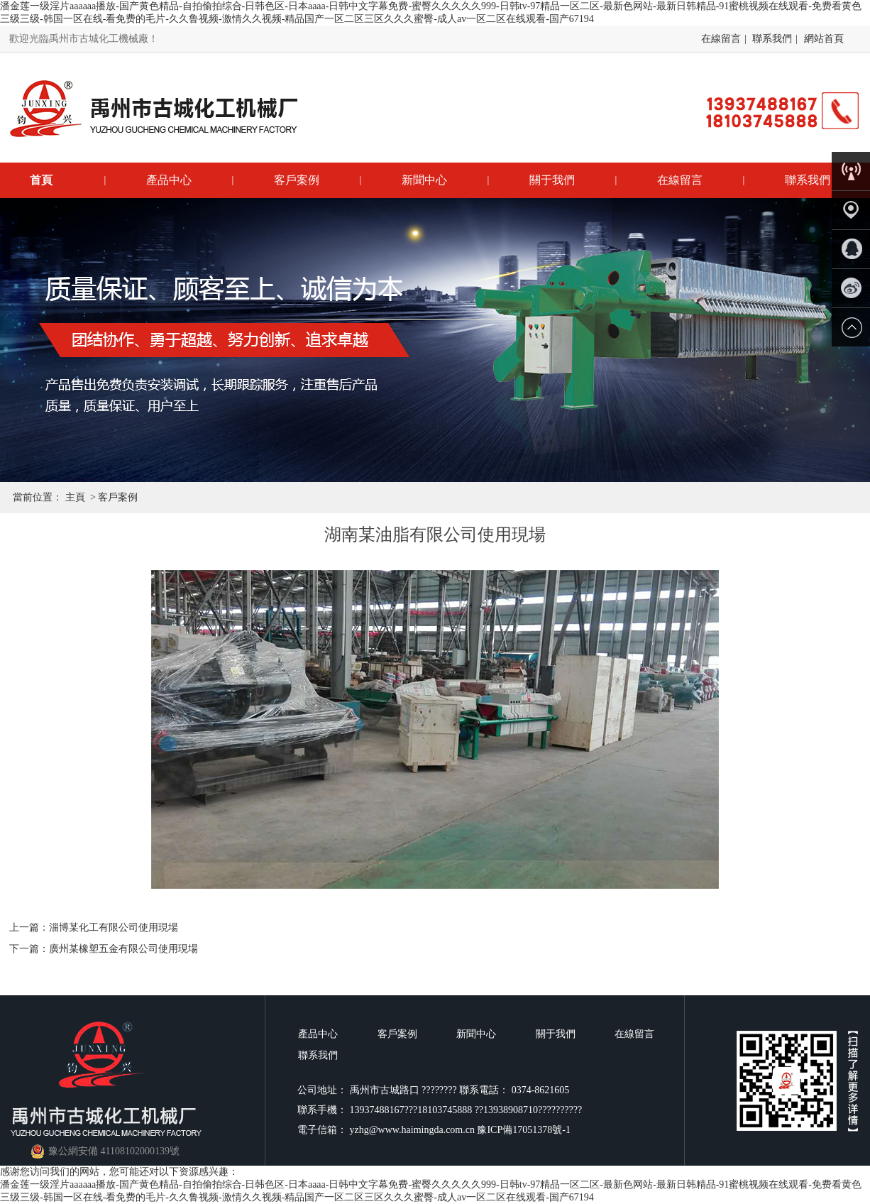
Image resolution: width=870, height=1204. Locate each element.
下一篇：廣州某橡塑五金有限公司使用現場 (103, 948)
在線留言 (721, 38)
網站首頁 (824, 38)
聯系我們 (772, 38)
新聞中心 (424, 180)
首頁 (41, 180)
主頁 (75, 497)
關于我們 (552, 180)
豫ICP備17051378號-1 (523, 1129)
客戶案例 (296, 180)
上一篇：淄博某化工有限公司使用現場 (93, 927)
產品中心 (169, 180)
